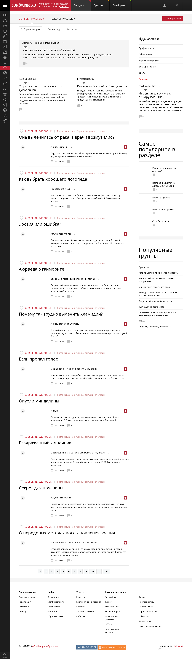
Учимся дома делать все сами (154, 287)
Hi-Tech (108, 624)
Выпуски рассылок (31, 18)
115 (106, 571)
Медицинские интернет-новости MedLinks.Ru (74, 368)
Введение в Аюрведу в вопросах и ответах (73, 278)
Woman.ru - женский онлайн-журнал (40, 42)
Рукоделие (144, 267)
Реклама (80, 597)
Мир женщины (112, 606)
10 (92, 571)
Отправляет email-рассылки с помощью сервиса (54, 5)
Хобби (142, 320)
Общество (144, 616)
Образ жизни (145, 54)
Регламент (24, 606)
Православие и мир (60, 188)
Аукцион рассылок (85, 611)
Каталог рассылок (63, 18)
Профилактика (146, 48)
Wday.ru (54, 410)
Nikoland (178, 646)
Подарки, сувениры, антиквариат (156, 326)
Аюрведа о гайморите (41, 269)
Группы (101, 3)
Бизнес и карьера (113, 611)
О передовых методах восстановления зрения (67, 533)
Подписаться (64, 131)
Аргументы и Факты (61, 233)
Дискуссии (72, 29)
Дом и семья (145, 621)
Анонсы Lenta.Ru (59, 146)
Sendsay (80, 606)
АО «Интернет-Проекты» (45, 646)
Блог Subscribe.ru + (57, 601)
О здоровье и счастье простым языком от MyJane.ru (78, 452)
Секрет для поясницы (41, 488)
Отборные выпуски (30, 29)
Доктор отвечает (148, 66)
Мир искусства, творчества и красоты (158, 272)
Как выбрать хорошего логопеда (53, 179)
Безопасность (54, 606)
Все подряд (54, 29)
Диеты (142, 72)
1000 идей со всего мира (151, 306)
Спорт (142, 597)
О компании (53, 597)
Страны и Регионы (148, 611)
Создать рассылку (173, 18)
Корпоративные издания (88, 601)
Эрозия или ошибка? (40, 224)
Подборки (122, 3)
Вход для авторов (27, 597)
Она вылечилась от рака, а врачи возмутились (67, 137)
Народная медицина (149, 60)
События (80, 616)
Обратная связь (55, 616)
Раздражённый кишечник (45, 443)
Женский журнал (27, 78)
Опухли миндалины (39, 401)
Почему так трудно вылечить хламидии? (61, 314)
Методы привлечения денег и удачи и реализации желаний (158, 294)
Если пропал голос (38, 359)
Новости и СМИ (146, 606)
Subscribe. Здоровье (38, 131)
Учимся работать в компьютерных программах (157, 280)
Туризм (108, 601)
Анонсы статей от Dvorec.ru (65, 323)
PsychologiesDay (85, 78)
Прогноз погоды (147, 601)
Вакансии (52, 611)
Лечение (143, 79)
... (99, 571)
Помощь (23, 611)
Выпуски (82, 3)
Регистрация (25, 601)
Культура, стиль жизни (150, 626)
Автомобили (111, 597)
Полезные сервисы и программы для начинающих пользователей (157, 314)
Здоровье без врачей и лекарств (156, 301)
